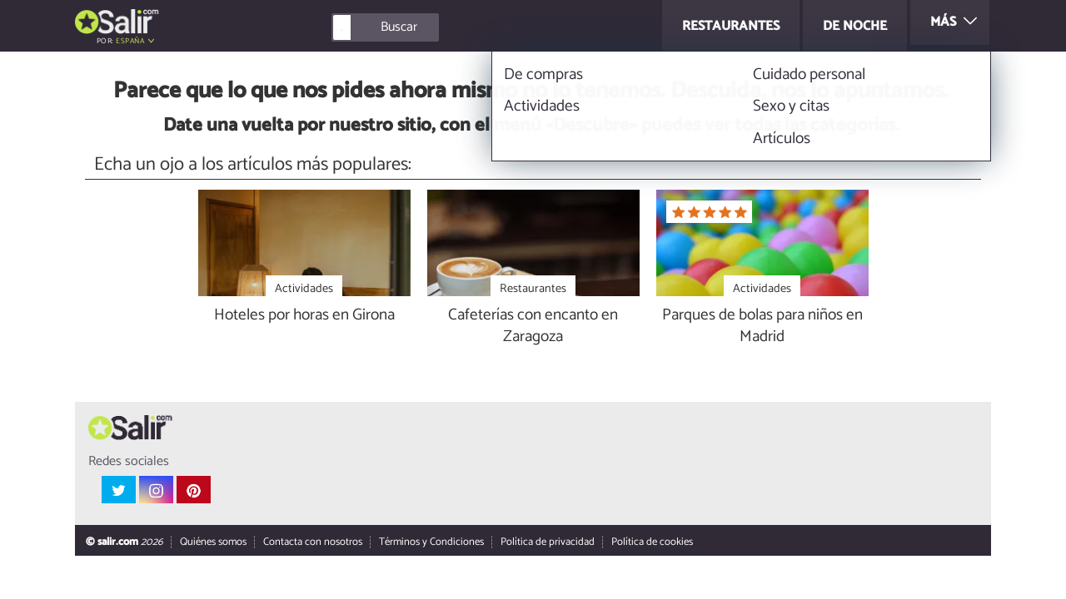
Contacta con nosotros (312, 542)
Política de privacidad (548, 542)
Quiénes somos (213, 542)
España (130, 41)
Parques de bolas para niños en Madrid (762, 326)
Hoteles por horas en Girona (304, 315)
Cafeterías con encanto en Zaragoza (533, 326)
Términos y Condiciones (431, 542)
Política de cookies (652, 542)
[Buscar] (459, 27)
